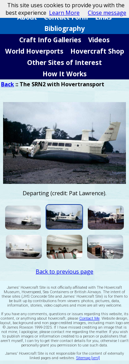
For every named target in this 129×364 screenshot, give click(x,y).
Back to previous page (64, 271)
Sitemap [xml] (88, 358)
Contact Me (89, 318)
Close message (107, 12)
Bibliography (64, 28)
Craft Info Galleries (50, 39)
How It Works (65, 73)
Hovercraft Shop (97, 51)
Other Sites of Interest (64, 62)
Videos (99, 39)
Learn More (64, 12)
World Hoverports (34, 51)
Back (7, 84)
